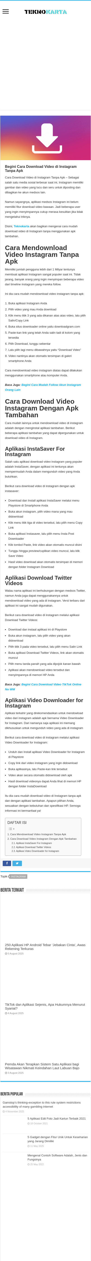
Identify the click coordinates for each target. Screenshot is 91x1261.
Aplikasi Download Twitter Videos (33, 847)
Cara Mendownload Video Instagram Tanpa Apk (38, 834)
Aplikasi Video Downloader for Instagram (37, 851)
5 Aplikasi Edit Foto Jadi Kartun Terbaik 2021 (57, 1118)
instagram (18, 876)
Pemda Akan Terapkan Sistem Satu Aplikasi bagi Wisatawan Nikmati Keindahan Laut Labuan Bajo (42, 1066)
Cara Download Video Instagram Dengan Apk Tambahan (43, 838)
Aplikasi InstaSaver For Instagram (34, 843)
